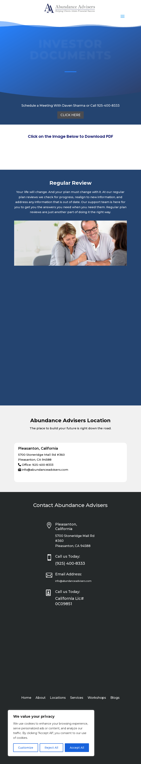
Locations (58, 698)
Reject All (51, 747)
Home (26, 698)
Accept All (77, 747)
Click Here (70, 115)
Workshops (97, 698)
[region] (51, 733)
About (41, 698)
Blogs (115, 698)
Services (76, 698)
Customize (25, 747)
